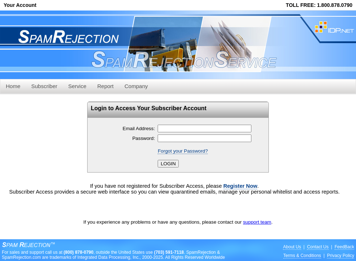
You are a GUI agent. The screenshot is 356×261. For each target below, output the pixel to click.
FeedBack (344, 246)
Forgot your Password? (183, 151)
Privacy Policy (340, 255)
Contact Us (317, 246)
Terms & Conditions (302, 255)
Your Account (20, 5)
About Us (292, 246)
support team (257, 222)
